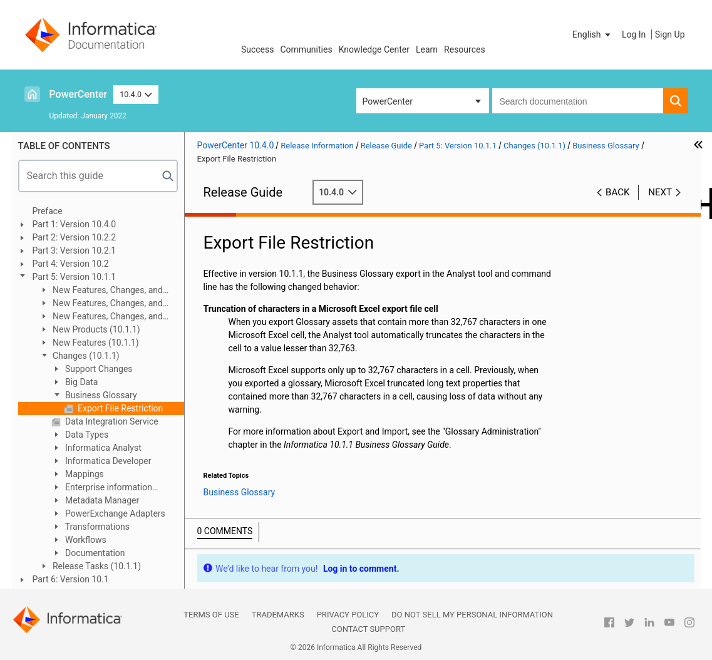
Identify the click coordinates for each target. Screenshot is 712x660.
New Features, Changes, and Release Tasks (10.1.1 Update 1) (101, 317)
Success (257, 49)
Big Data (80, 382)
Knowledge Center (374, 49)
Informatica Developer (107, 461)
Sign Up (670, 34)
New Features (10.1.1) (95, 343)
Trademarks (278, 614)
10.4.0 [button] (136, 94)
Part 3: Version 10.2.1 (74, 250)
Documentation (94, 553)
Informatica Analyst (102, 448)
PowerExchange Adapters (114, 513)
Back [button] (617, 192)
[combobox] (577, 100)
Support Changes (98, 369)
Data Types (86, 435)
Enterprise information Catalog (101, 488)
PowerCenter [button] (388, 101)
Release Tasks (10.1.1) (96, 566)
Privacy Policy (348, 614)
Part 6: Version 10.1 (71, 579)
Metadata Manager (101, 500)
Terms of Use (211, 614)
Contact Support (368, 629)
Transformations (96, 527)
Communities (307, 49)
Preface (48, 211)
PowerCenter (78, 94)
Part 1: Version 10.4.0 (74, 224)
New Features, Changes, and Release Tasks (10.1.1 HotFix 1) (101, 291)
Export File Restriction (119, 408)
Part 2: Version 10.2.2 (74, 237)
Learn (427, 49)
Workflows (84, 540)
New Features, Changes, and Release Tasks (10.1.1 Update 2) (101, 304)
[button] (592, 34)
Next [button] (660, 192)
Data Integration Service (110, 421)
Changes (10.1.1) (85, 356)
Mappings (83, 474)
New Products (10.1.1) (95, 329)
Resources (464, 49)
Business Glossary (100, 395)
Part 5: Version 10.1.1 (74, 277)
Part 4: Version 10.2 (71, 264)
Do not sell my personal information (472, 614)
